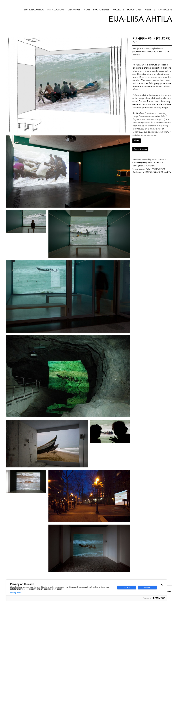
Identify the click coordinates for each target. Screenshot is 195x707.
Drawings (74, 9)
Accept (127, 587)
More (136, 140)
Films (86, 9)
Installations (56, 9)
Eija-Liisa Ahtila (34, 9)
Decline (147, 587)
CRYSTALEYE (165, 9)
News (148, 9)
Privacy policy (15, 592)
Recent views (140, 149)
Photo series (101, 9)
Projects (118, 9)
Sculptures (134, 9)
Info (169, 591)
